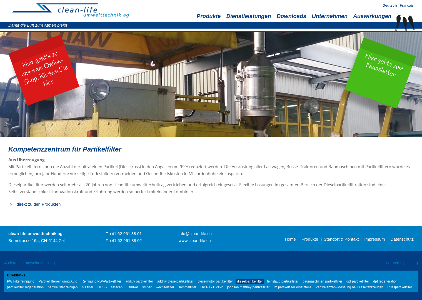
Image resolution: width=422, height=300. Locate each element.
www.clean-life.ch (195, 240)
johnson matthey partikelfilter (248, 287)
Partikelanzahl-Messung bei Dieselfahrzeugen (349, 287)
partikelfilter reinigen (63, 287)
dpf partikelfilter (357, 281)
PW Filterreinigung (20, 281)
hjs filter (87, 287)
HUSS (102, 287)
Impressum (374, 239)
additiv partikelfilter (139, 281)
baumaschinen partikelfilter (322, 281)
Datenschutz (402, 239)
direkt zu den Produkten (39, 204)
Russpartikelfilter (400, 287)
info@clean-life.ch (195, 233)
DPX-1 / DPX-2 (212, 287)
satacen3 (117, 287)
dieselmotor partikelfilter (215, 281)
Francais (407, 5)
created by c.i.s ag (402, 263)
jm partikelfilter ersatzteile (292, 287)
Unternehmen (330, 16)
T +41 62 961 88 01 (124, 233)
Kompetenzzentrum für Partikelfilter (64, 149)
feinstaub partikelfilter (282, 281)
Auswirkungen (372, 16)
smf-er (147, 287)
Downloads (291, 16)
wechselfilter (165, 287)
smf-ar (133, 287)
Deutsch (390, 5)
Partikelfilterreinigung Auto (58, 281)
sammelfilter (187, 287)
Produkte (209, 16)
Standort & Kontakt (341, 239)
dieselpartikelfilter (250, 281)
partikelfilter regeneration (25, 287)
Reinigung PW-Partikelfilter (101, 281)
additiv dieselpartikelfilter (175, 281)
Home (290, 239)
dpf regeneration (385, 281)
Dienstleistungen (248, 16)
